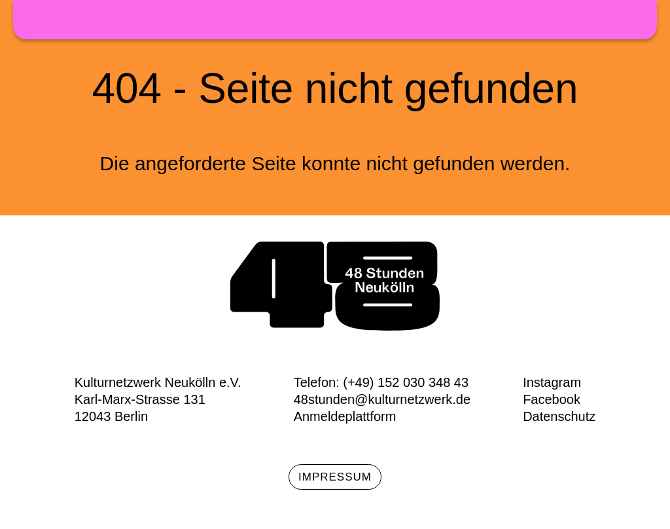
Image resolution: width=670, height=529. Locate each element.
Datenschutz (559, 416)
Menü (637, 23)
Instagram (552, 382)
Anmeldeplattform (345, 416)
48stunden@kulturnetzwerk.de (382, 399)
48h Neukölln (335, 19)
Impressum (335, 477)
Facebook (551, 399)
